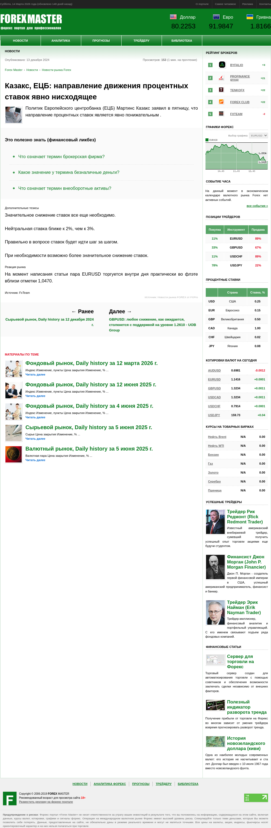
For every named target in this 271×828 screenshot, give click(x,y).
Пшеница (215, 490)
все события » (257, 205)
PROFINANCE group (240, 78)
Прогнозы (101, 40)
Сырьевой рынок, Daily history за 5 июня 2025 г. (88, 427)
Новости (20, 40)
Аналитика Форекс (110, 783)
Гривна (263, 17)
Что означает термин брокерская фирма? (61, 156)
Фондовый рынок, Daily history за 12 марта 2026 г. (91, 363)
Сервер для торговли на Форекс (240, 661)
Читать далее (35, 374)
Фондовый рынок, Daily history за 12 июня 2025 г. (90, 384)
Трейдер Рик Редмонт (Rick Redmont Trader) (245, 516)
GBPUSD (214, 388)
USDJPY (214, 415)
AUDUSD (214, 370)
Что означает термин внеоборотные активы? (64, 188)
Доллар (187, 17)
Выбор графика (237, 135)
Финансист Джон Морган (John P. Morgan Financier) (246, 561)
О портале (202, 3)
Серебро (214, 481)
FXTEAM (236, 114)
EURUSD (214, 379)
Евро (228, 17)
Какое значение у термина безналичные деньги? (69, 172)
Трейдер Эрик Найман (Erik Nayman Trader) (244, 607)
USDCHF (214, 406)
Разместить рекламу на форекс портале (46, 801)
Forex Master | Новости (31, 22)
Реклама (247, 3)
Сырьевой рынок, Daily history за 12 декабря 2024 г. (49, 317)
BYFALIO (236, 65)
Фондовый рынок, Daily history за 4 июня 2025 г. (89, 406)
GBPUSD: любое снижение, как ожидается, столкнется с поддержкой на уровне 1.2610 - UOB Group (152, 320)
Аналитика (60, 40)
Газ (210, 463)
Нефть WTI (216, 445)
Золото (213, 472)
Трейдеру (141, 40)
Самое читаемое (225, 3)
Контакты (265, 3)
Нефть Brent (217, 436)
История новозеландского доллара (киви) (246, 743)
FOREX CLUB (240, 102)
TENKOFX (237, 90)
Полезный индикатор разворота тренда (247, 707)
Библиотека (181, 40)
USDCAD (214, 397)
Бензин (213, 454)
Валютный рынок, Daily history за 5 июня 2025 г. (89, 449)
